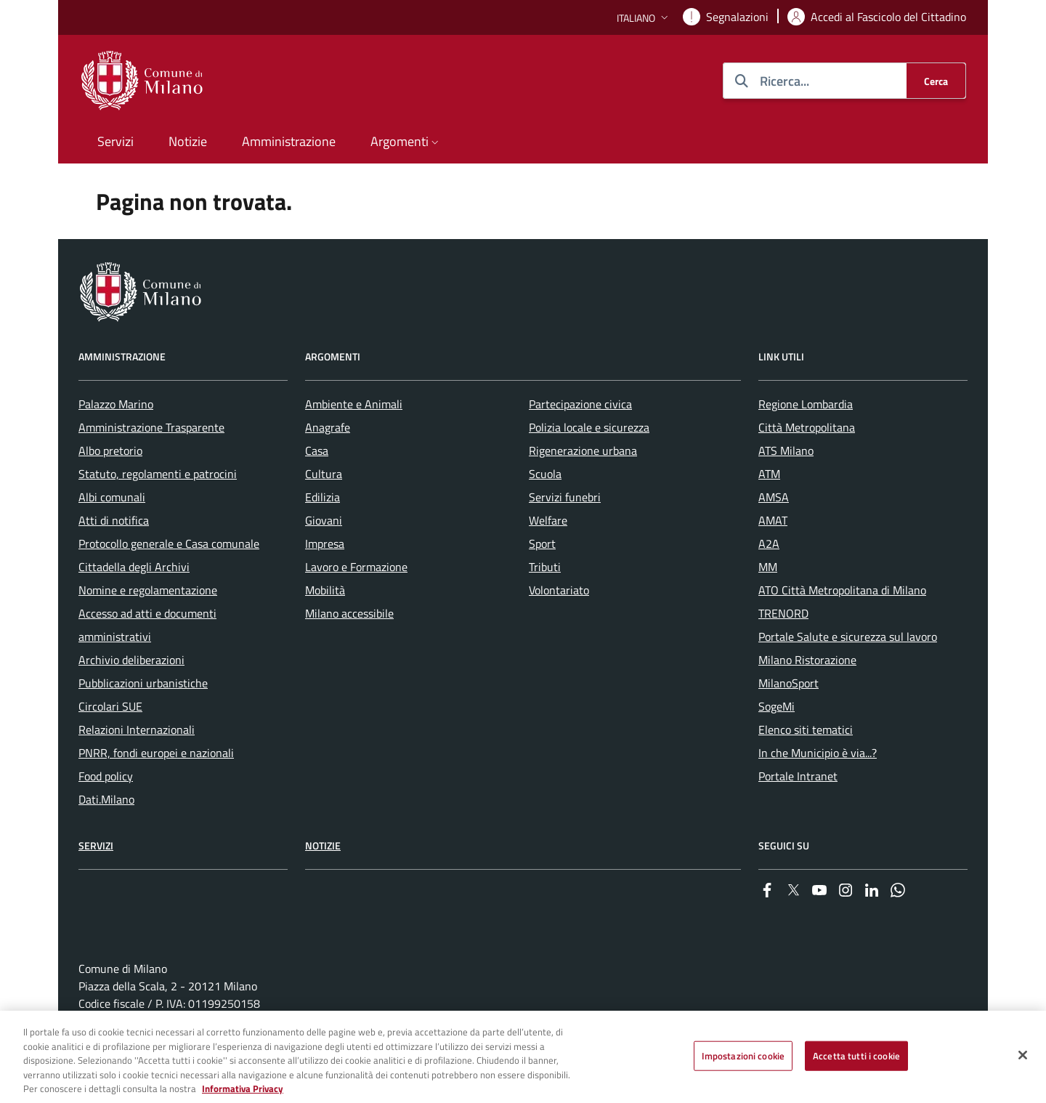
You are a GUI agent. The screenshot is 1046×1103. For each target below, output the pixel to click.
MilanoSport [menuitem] (788, 683)
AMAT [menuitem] (772, 520)
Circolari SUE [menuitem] (110, 706)
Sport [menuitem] (542, 543)
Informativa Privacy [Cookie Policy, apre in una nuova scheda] (242, 1095)
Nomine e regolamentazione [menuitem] (147, 590)
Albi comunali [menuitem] (111, 497)
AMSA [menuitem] (773, 497)
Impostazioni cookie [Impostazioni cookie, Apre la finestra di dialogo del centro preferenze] (743, 1061)
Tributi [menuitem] (545, 566)
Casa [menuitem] (316, 450)
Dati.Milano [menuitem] (106, 799)
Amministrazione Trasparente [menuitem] (151, 427)
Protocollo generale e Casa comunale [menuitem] (168, 543)
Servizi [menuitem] (115, 141)
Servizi (95, 845)
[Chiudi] (1023, 1061)
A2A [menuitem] (768, 543)
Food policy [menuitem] (105, 776)
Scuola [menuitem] (545, 473)
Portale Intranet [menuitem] (798, 776)
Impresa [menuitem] (324, 543)
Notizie (323, 845)
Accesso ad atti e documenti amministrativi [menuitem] (147, 625)
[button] (644, 17)
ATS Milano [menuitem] (786, 450)
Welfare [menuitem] (548, 520)
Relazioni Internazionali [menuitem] (136, 729)
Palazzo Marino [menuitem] (115, 404)
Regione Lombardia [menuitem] (805, 404)
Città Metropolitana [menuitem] (806, 427)
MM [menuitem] (767, 566)
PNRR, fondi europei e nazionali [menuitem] (156, 752)
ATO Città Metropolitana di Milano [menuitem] (842, 590)
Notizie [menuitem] (188, 141)
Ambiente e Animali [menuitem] (353, 404)
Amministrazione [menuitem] (289, 141)
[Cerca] (936, 80)
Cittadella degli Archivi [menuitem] (134, 566)
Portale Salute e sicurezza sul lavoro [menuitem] (847, 636)
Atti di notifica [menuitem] (113, 520)
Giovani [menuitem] (323, 520)
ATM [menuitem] (769, 473)
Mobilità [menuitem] (325, 590)
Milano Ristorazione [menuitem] (807, 659)
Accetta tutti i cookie (856, 1061)
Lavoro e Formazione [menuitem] (356, 566)
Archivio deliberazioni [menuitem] (131, 659)
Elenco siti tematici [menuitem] (805, 729)
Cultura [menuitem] (323, 473)
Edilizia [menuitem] (322, 497)
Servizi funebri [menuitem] (565, 497)
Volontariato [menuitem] (559, 590)
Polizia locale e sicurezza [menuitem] (589, 427)
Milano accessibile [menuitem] (349, 613)
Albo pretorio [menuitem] (110, 450)
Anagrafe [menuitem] (327, 427)
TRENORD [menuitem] (783, 613)
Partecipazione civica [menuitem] (580, 404)
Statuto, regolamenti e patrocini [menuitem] (157, 473)
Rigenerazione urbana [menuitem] (583, 450)
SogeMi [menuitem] (776, 706)
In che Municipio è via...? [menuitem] (817, 752)
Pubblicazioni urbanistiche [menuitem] (143, 683)
